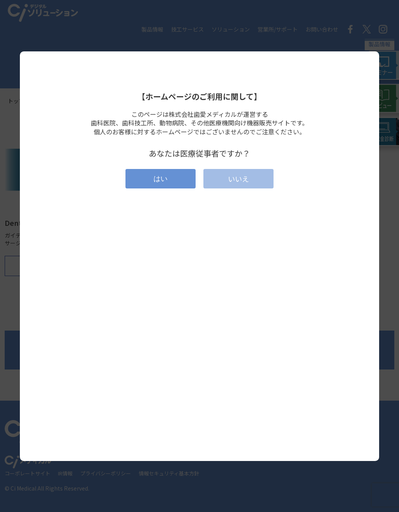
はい (161, 179)
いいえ (238, 179)
